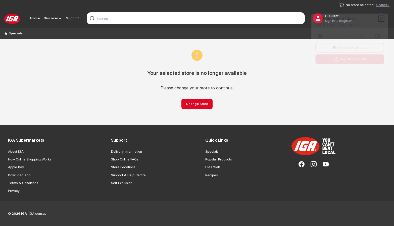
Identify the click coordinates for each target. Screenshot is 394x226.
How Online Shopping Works (30, 159)
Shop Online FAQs (124, 159)
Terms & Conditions (23, 183)
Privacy (14, 191)
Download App (19, 175)
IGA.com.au (37, 213)
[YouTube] (326, 164)
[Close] (383, 18)
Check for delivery (349, 47)
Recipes (211, 175)
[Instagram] (314, 164)
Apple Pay (16, 167)
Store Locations (123, 167)
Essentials (213, 167)
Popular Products (218, 159)
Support (72, 18)
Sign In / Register (350, 60)
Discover (53, 18)
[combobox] (196, 18)
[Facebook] (302, 164)
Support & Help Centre (128, 175)
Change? (382, 5)
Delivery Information (126, 151)
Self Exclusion (121, 183)
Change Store (197, 104)
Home (35, 18)
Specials (13, 33)
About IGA (16, 151)
